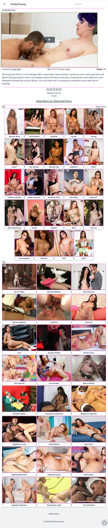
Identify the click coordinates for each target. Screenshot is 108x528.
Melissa (93, 197)
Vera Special (19, 383)
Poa (64, 258)
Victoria (88, 322)
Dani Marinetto (14, 228)
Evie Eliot (16, 69)
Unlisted (54, 322)
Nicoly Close (88, 353)
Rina (74, 228)
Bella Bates (88, 474)
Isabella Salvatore (19, 505)
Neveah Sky (54, 167)
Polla (93, 166)
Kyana (73, 136)
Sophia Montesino (19, 474)
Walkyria (74, 167)
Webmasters (54, 514)
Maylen (54, 228)
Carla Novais (34, 136)
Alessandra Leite (54, 505)
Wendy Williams (54, 292)
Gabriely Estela (53, 474)
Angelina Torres (19, 444)
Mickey (44, 258)
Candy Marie (54, 444)
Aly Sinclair (34, 167)
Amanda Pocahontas (54, 413)
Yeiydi (34, 228)
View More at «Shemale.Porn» (54, 101)
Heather (54, 136)
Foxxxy (94, 136)
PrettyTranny (18, 4)
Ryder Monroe (34, 197)
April (84, 258)
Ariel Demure (88, 292)
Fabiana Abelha (14, 197)
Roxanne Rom (54, 197)
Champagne (24, 258)
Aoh (19, 353)
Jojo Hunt (89, 444)
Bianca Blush (88, 383)
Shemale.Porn (9, 10)
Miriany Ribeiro (19, 322)
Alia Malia (74, 197)
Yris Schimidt (88, 505)
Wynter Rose (14, 136)
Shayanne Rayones (88, 413)
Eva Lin (94, 228)
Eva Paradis (54, 383)
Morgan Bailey (54, 353)
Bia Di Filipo (19, 292)
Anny (14, 166)
